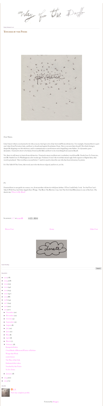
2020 (6, 294)
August (9, 325)
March (8, 341)
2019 (6, 297)
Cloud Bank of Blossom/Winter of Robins (21, 350)
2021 (6, 290)
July (7, 328)
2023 (6, 284)
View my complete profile (20, 393)
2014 (6, 378)
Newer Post (9, 229)
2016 (6, 306)
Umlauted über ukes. (13, 363)
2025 (6, 278)
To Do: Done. (10, 370)
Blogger (56, 402)
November (10, 316)
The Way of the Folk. (13, 360)
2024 (6, 281)
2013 (5, 381)
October (9, 319)
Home (52, 229)
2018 (6, 300)
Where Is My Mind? (18, 192)
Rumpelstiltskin (12, 347)
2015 (5, 310)
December (10, 312)
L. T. (14, 390)
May (8, 335)
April (8, 338)
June (8, 332)
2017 (6, 303)
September (10, 322)
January (9, 374)
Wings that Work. (12, 354)
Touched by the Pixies (13, 366)
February (9, 344)
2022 (6, 287)
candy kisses (10, 357)
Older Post (94, 229)
